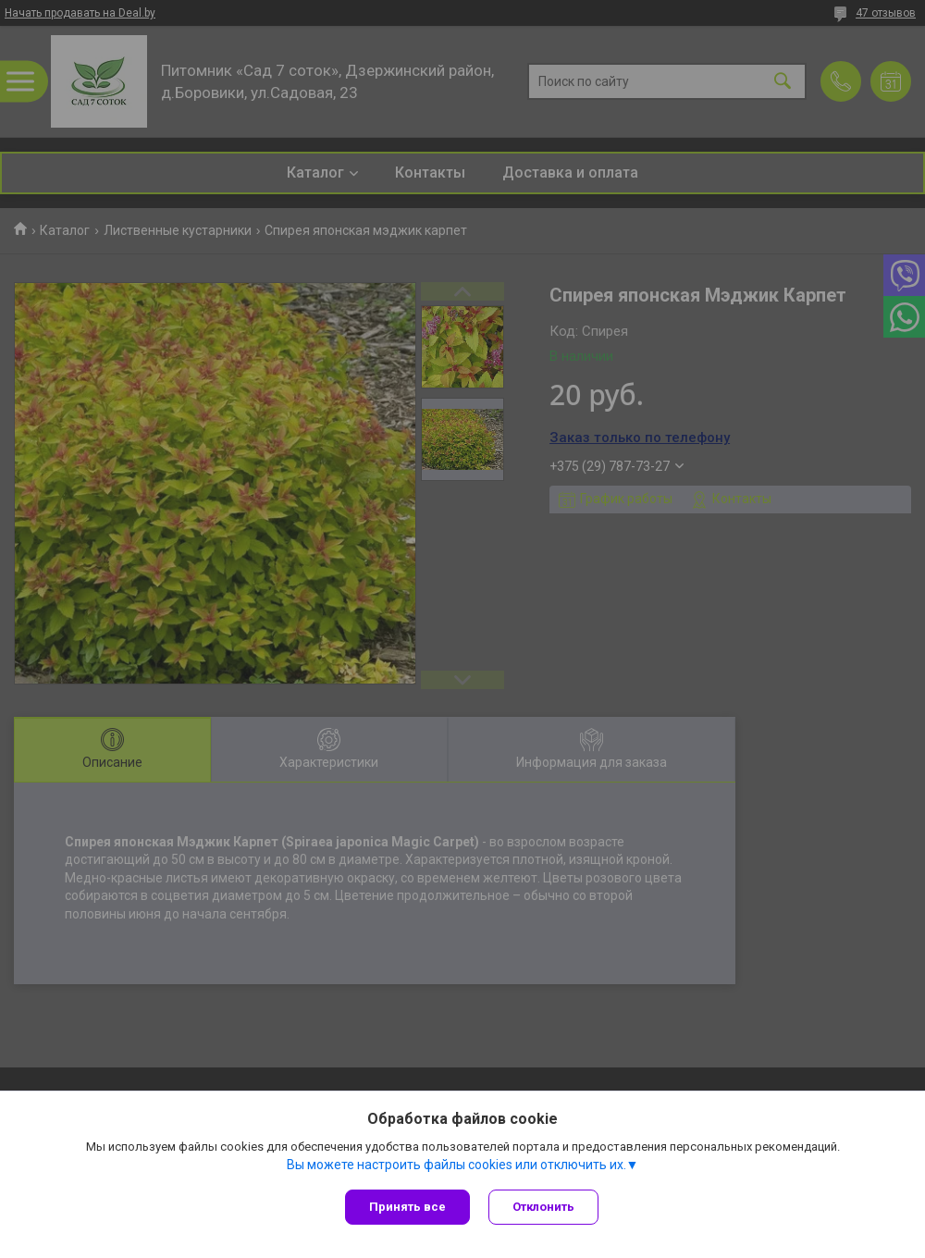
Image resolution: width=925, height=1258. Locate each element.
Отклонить (543, 1207)
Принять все (407, 1207)
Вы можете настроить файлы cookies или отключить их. (456, 1164)
